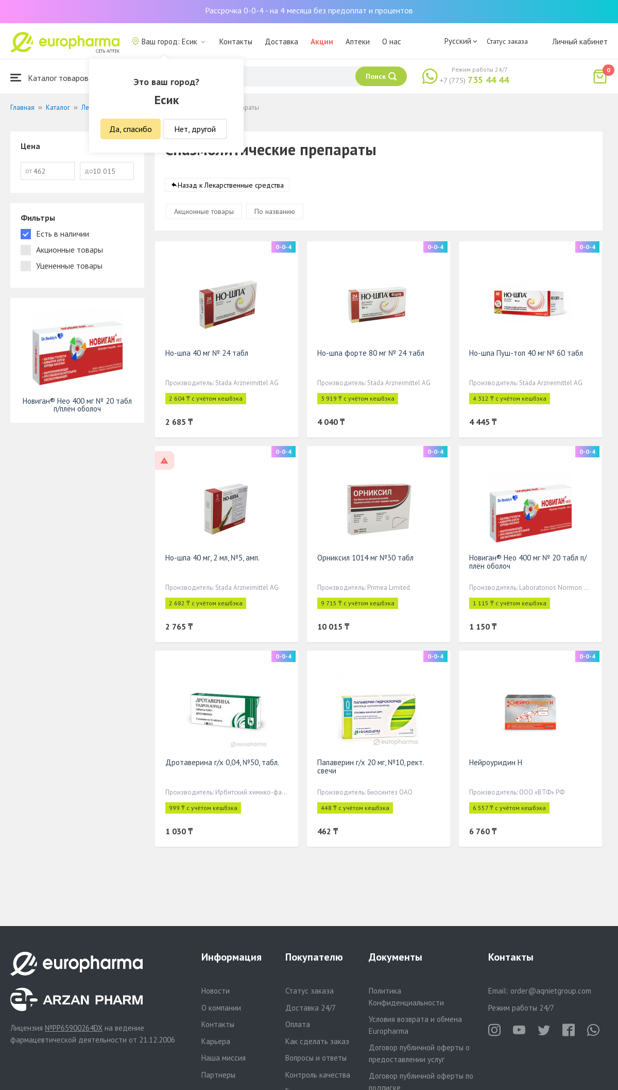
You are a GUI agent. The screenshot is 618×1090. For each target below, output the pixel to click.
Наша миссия (223, 1058)
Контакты (235, 41)
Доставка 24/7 (310, 1008)
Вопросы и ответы (316, 1058)
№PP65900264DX (73, 1028)
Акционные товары (204, 211)
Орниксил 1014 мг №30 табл (365, 558)
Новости (215, 991)
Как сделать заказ (317, 1041)
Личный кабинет (580, 41)
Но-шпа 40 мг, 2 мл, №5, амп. (212, 558)
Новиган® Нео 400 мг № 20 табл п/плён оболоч (528, 562)
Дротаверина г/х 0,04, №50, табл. (222, 762)
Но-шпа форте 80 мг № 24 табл (370, 353)
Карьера (215, 1041)
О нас (391, 41)
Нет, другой (195, 129)
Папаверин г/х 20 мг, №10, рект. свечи (370, 766)
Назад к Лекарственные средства (231, 185)
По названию (274, 211)
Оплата (297, 1024)
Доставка (281, 41)
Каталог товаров (49, 77)
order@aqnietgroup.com (550, 991)
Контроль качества (317, 1075)
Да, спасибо (130, 129)
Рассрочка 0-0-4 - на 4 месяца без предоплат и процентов (309, 10)
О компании (221, 1008)
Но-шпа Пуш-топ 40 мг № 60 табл (526, 353)
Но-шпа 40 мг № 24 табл (206, 353)
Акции (322, 41)
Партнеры (218, 1075)
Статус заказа (507, 41)
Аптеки (358, 41)
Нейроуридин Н (495, 762)
